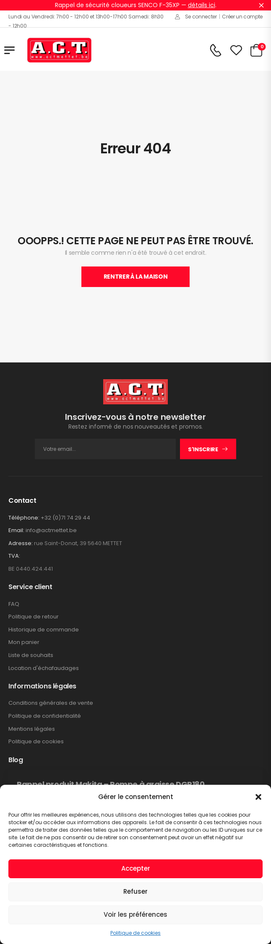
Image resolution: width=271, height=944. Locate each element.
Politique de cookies (135, 932)
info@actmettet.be (51, 530)
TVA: (14, 556)
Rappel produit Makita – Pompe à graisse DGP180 (110, 784)
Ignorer (261, 5)
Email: (16, 530)
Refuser (135, 891)
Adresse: (20, 543)
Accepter (135, 868)
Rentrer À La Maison (135, 276)
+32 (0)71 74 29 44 (65, 518)
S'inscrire (203, 449)
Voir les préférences (135, 914)
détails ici (201, 5)
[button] (258, 797)
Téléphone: (23, 518)
